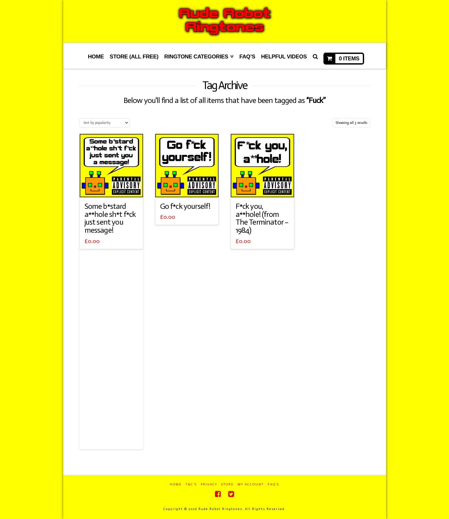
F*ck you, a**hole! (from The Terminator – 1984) (262, 218)
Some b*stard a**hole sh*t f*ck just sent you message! (110, 218)
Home (176, 484)
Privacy (209, 484)
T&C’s (191, 484)
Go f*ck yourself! (185, 206)
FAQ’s (273, 484)
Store (227, 484)
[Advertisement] (111, 349)
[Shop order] (104, 122)
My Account (251, 484)
